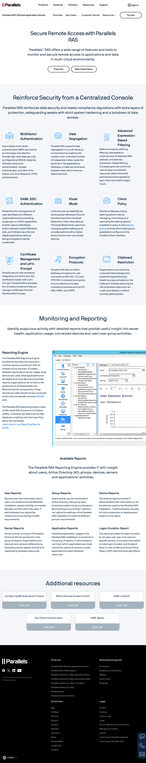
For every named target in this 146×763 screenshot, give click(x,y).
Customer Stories (90, 15)
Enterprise (104, 666)
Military (102, 675)
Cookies (103, 712)
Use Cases (70, 15)
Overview (57, 15)
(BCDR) (40, 396)
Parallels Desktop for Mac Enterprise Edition (71, 679)
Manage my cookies (108, 729)
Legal (102, 721)
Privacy (102, 708)
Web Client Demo (84, 69)
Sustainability (57, 741)
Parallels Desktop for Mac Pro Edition (68, 683)
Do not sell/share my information (114, 725)
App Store (55, 733)
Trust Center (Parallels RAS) (111, 741)
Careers (54, 750)
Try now (131, 15)
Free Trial (58, 69)
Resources (108, 15)
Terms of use (105, 716)
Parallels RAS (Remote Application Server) (24, 15)
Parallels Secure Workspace (63, 671)
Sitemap (54, 729)
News (53, 737)
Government (105, 679)
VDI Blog (55, 712)
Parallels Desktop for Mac (62, 687)
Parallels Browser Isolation (63, 696)
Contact (54, 725)
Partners (55, 716)
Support (54, 721)
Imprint (102, 733)
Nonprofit (103, 683)
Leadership (56, 746)
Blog (53, 708)
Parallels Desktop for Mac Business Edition (70, 675)
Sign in (133, 5)
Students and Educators (110, 671)
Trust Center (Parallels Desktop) (113, 737)
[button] (44, 5)
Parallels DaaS (57, 692)
